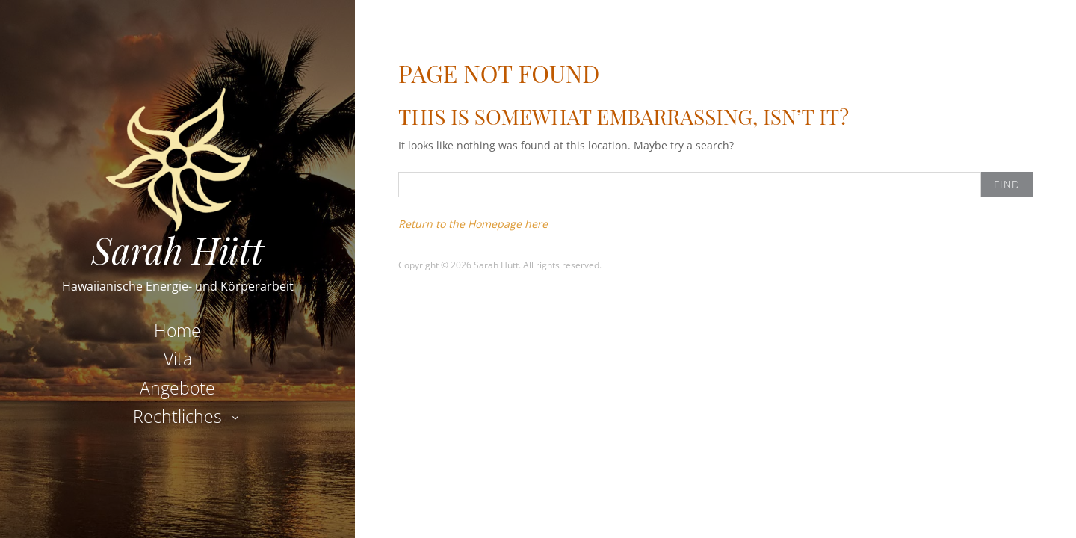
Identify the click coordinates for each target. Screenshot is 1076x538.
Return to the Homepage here (473, 224)
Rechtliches (177, 416)
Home (177, 330)
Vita (178, 359)
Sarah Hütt (178, 249)
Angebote (177, 388)
